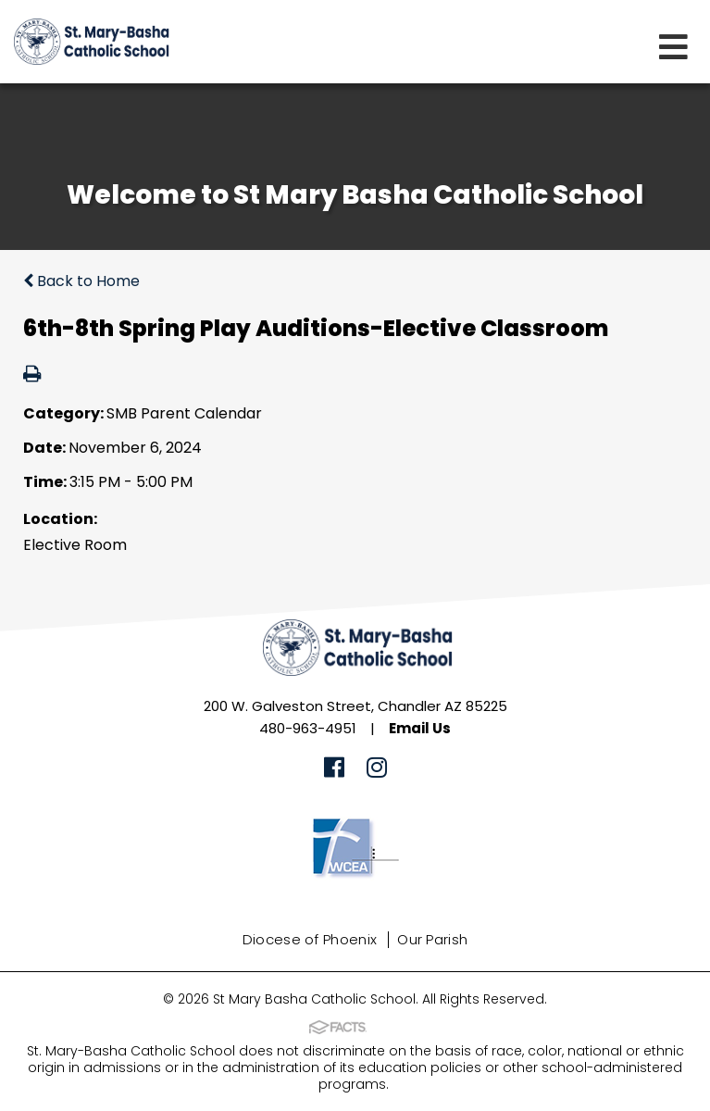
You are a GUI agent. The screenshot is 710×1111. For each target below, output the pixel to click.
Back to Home (81, 281)
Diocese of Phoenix (310, 939)
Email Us (420, 728)
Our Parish (432, 939)
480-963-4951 (307, 728)
